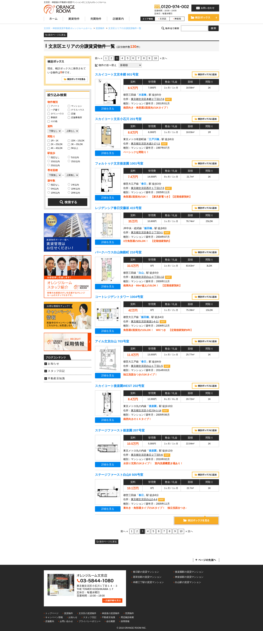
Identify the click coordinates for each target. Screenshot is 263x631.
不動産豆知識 (56, 378)
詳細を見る (107, 108)
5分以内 (73, 157)
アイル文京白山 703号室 (112, 341)
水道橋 (142, 94)
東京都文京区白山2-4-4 (144, 499)
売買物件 (129, 613)
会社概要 (110, 621)
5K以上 (73, 148)
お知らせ (53, 363)
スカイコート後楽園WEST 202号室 (119, 386)
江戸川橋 (154, 139)
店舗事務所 (75, 117)
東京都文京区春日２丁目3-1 (147, 232)
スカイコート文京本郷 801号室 (116, 74)
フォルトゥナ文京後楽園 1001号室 (119, 163)
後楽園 (153, 406)
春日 (143, 183)
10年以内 (74, 188)
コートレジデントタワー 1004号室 (119, 297)
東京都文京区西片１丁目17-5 (147, 188)
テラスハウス (76, 110)
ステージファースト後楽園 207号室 (120, 430)
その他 (52, 121)
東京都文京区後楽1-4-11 (145, 321)
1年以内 (73, 184)
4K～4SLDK (55, 148)
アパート (53, 106)
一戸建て (53, 110)
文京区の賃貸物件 (87, 613)
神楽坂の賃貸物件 (110, 613)
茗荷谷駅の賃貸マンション (147, 577)
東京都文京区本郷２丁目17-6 (147, 99)
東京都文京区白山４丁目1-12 (147, 277)
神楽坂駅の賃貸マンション (189, 577)
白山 (141, 272)
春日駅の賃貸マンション (146, 571)
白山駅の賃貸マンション (188, 582)
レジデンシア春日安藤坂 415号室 (118, 208)
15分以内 (74, 161)
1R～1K (52, 140)
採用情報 (125, 621)
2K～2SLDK (55, 144)
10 (155, 58)
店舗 (71, 113)
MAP (168, 99)
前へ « (98, 58)
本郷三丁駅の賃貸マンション (148, 582)
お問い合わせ (66, 621)
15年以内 (53, 192)
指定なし (53, 157)
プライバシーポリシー (90, 621)
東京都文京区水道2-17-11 (145, 143)
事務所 (52, 117)
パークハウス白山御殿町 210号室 (118, 252)
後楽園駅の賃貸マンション (189, 571)
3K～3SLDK (75, 144)
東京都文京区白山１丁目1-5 (147, 366)
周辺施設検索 (127, 617)
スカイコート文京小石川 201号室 (118, 119)
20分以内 (53, 165)
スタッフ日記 (56, 371)
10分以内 (53, 161)
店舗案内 (49, 621)
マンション (75, 106)
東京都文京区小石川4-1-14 (146, 410)
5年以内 (53, 188)
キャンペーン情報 (54, 617)
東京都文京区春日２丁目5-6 (147, 455)
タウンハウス (55, 113)
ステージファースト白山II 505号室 (119, 474)
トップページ (51, 613)
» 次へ (163, 58)
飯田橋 (148, 228)
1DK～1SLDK (76, 140)
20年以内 (74, 192)
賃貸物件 (68, 613)
